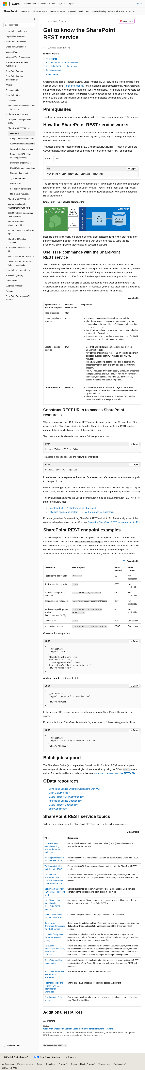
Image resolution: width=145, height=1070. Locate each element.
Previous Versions (25, 1064)
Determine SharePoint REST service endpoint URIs (113, 522)
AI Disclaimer (8, 1064)
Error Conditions (57, 809)
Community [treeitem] (11, 281)
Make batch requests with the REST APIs (114, 773)
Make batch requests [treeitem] (19, 194)
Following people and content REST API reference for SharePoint (81, 512)
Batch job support (53, 70)
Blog (39, 1064)
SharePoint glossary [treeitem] (14, 275)
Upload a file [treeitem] (15, 183)
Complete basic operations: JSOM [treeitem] (20, 121)
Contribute (50, 1064)
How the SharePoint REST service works (64, 62)
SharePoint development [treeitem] (16, 31)
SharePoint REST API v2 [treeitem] (19, 199)
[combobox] (19, 25)
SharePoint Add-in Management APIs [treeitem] (16, 223)
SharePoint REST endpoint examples (62, 66)
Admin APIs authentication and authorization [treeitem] (21, 107)
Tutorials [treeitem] (9, 291)
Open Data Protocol (59, 793)
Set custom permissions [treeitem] (20, 189)
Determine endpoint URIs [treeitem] (21, 163)
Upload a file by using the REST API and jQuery (54, 937)
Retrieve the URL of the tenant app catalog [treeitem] (20, 156)
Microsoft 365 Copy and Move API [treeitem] (21, 232)
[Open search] (131, 3)
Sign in (139, 4)
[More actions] (138, 21)
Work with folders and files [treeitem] (21, 149)
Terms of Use (104, 1064)
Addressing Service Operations (64, 801)
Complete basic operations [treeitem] (22, 138)
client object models (73, 86)
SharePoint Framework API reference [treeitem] (18, 298)
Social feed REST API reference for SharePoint (72, 508)
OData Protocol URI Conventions (65, 797)
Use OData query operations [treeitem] (22, 168)
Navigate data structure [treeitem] (20, 173)
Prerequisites (51, 59)
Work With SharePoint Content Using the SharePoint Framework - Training (78, 1029)
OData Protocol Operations (62, 805)
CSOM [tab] (48, 158)
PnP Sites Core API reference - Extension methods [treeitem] (21, 263)
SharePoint (58, 21)
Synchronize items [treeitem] (18, 178)
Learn (46, 21)
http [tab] (57, 158)
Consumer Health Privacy (82, 1064)
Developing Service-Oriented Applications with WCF (75, 789)
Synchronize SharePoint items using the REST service (55, 926)
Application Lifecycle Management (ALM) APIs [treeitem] (19, 206)
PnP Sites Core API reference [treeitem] (21, 256)
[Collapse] (35, 19)
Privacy (62, 1064)
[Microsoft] (5, 4)
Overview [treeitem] (12, 100)
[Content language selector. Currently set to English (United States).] (16, 1057)
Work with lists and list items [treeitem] (22, 144)
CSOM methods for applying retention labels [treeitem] (20, 215)
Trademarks (119, 1064)
